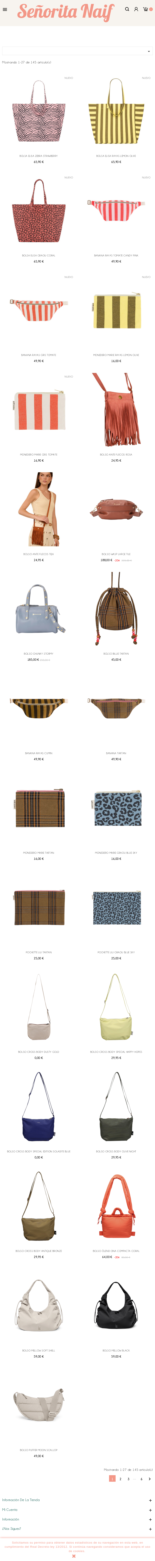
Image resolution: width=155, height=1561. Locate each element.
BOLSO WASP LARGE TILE (116, 554)
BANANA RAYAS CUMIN (38, 753)
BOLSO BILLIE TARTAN (116, 653)
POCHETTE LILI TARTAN (39, 952)
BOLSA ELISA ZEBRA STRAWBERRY (39, 156)
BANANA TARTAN (116, 753)
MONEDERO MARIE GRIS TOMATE (38, 454)
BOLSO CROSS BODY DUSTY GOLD (38, 1052)
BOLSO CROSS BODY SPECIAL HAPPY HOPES (116, 1052)
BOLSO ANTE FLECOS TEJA (39, 554)
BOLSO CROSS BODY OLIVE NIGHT (116, 1151)
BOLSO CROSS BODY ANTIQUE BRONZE (39, 1251)
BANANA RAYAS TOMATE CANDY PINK (116, 255)
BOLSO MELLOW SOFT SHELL (38, 1350)
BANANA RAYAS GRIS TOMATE (38, 355)
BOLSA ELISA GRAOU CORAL (39, 255)
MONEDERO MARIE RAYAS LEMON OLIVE (116, 355)
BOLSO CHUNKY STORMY (38, 653)
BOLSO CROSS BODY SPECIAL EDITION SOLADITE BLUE (39, 1151)
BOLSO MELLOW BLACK (116, 1350)
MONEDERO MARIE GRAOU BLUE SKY (116, 853)
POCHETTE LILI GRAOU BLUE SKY (116, 952)
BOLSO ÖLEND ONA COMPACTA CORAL (116, 1251)
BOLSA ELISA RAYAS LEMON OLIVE (116, 156)
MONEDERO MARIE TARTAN (38, 853)
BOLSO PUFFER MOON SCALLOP (39, 1450)
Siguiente (149, 1479)
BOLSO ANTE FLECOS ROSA (116, 454)
